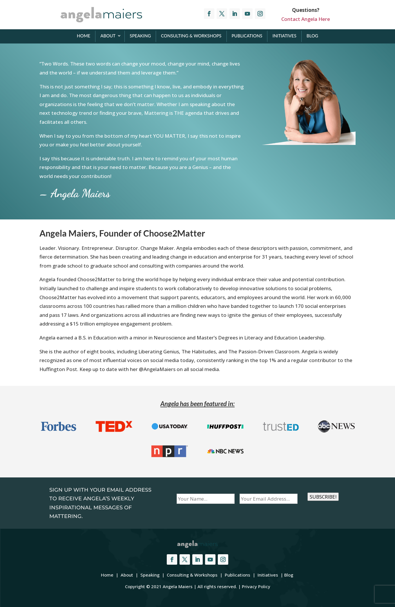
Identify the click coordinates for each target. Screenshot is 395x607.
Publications (247, 35)
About (107, 35)
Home (83, 35)
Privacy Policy (256, 586)
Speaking (140, 35)
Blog (312, 35)
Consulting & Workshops (191, 35)
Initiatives (284, 35)
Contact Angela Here (305, 19)
